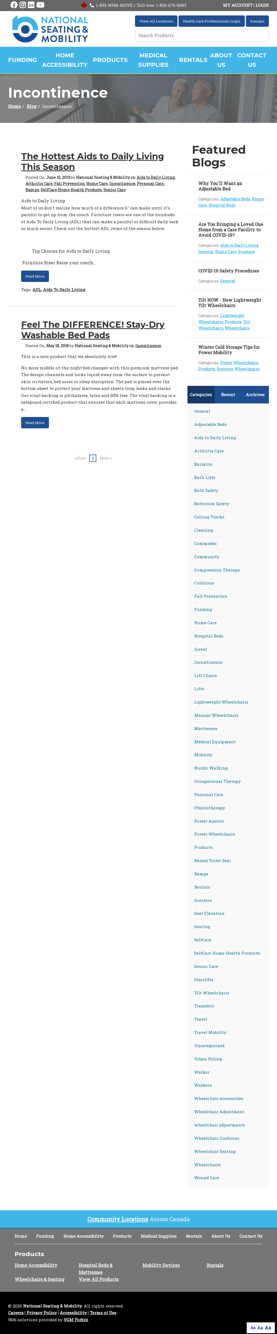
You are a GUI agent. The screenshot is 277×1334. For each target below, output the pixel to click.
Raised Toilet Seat (212, 860)
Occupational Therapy (217, 781)
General (205, 251)
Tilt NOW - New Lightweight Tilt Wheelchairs (229, 302)
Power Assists (209, 821)
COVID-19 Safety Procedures (228, 271)
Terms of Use (103, 1312)
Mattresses (205, 728)
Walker (202, 1072)
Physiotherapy (209, 807)
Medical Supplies (153, 60)
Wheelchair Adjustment (219, 1111)
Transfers (204, 1005)
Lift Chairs (205, 675)
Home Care (97, 183)
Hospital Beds (222, 205)
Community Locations (117, 1219)
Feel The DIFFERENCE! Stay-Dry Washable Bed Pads (92, 329)
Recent (228, 394)
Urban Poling (208, 1059)
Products (110, 60)
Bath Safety (206, 490)
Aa (252, 1327)
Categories (201, 394)
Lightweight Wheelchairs (221, 702)
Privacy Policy (42, 1312)
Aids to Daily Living (155, 177)
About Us (221, 60)
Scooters (225, 369)
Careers (16, 1312)
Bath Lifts (204, 477)
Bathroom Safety (211, 503)
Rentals (193, 60)
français (257, 21)
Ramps (32, 189)
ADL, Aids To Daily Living (58, 289)
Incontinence (122, 183)
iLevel (200, 649)
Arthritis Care (38, 183)
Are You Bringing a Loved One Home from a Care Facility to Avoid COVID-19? (230, 229)
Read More (35, 276)
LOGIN (262, 5)
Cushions (204, 583)
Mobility (203, 754)
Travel (200, 1019)
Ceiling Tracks (209, 517)
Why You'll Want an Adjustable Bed (220, 186)
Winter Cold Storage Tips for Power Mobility (229, 349)
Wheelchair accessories (218, 1098)
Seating (202, 926)
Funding (22, 60)
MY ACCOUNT (237, 5)
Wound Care (206, 1177)
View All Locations (156, 21)
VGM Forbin (76, 1319)
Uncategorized (209, 1045)
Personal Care (150, 183)
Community (206, 556)
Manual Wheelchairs (216, 715)
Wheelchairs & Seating (39, 1279)
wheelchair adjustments (219, 1125)
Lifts (199, 688)
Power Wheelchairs (239, 362)
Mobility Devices (161, 1265)
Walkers (203, 1085)
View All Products (98, 1279)
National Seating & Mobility (52, 1306)
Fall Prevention (69, 183)
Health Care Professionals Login (211, 21)
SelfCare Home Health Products (71, 189)
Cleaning (203, 530)
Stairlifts (203, 979)
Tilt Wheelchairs (211, 992)
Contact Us (252, 60)
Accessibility (73, 1312)
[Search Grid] (202, 35)
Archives (255, 394)
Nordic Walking (211, 768)
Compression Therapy (217, 570)
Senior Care (114, 189)
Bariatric (203, 464)
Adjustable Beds (235, 199)
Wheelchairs (237, 328)
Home (14, 106)
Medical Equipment (215, 741)
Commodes (205, 543)
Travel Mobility (210, 1032)
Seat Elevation (209, 913)
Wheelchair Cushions (216, 1138)
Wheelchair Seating (215, 1151)
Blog (32, 106)
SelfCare (202, 939)
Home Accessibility (64, 60)
